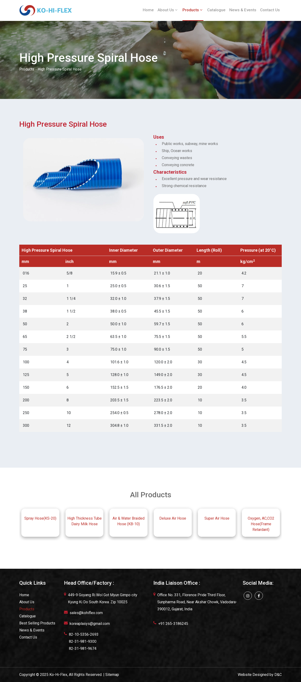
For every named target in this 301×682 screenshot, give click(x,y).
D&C (278, 674)
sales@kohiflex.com (86, 613)
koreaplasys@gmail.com (90, 623)
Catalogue (216, 10)
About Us (168, 10)
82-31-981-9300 (82, 641)
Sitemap (112, 674)
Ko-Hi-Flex (58, 674)
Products (192, 10)
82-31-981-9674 (82, 648)
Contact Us (270, 10)
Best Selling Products (37, 623)
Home (148, 10)
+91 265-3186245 (173, 623)
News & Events (242, 10)
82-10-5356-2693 (84, 634)
